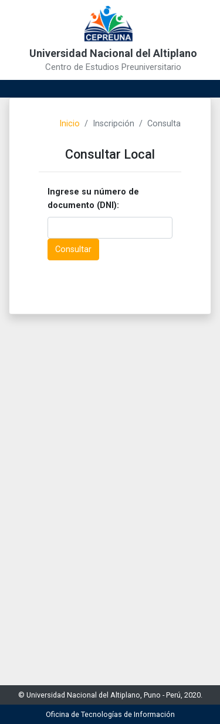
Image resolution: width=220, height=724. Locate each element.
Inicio (69, 124)
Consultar (73, 249)
